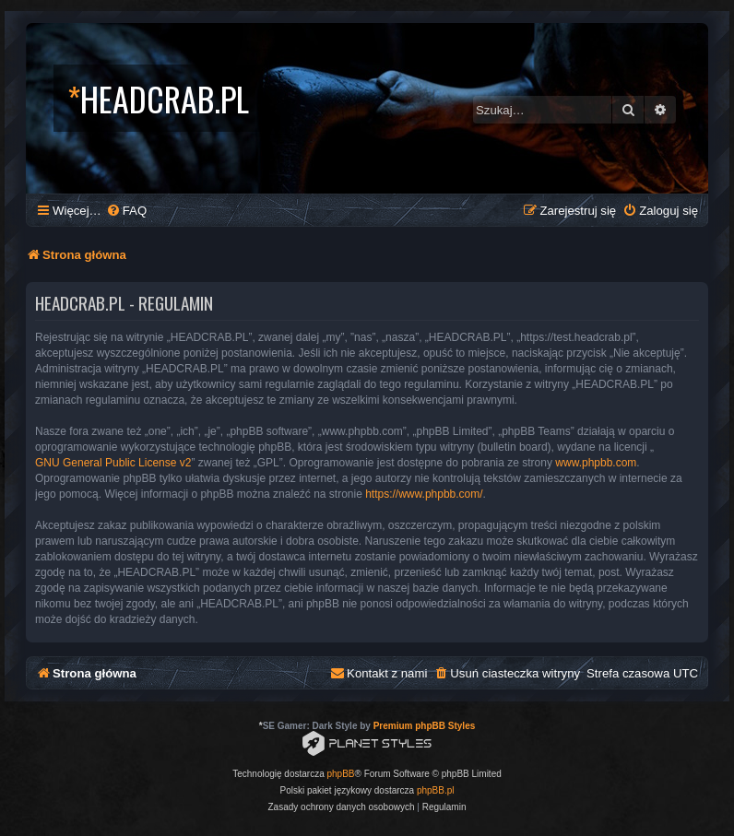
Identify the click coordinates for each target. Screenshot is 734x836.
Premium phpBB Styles (424, 726)
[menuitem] (126, 210)
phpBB (341, 774)
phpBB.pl (436, 790)
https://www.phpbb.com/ (423, 494)
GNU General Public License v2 (113, 462)
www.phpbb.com (595, 462)
